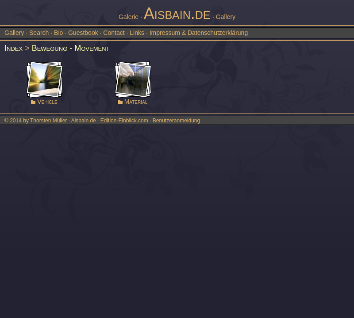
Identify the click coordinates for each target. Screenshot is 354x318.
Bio (58, 32)
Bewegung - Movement (71, 48)
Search (39, 32)
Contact (113, 32)
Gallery (14, 32)
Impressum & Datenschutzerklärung (199, 32)
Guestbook (83, 32)
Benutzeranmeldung (176, 120)
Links (137, 32)
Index (13, 48)
